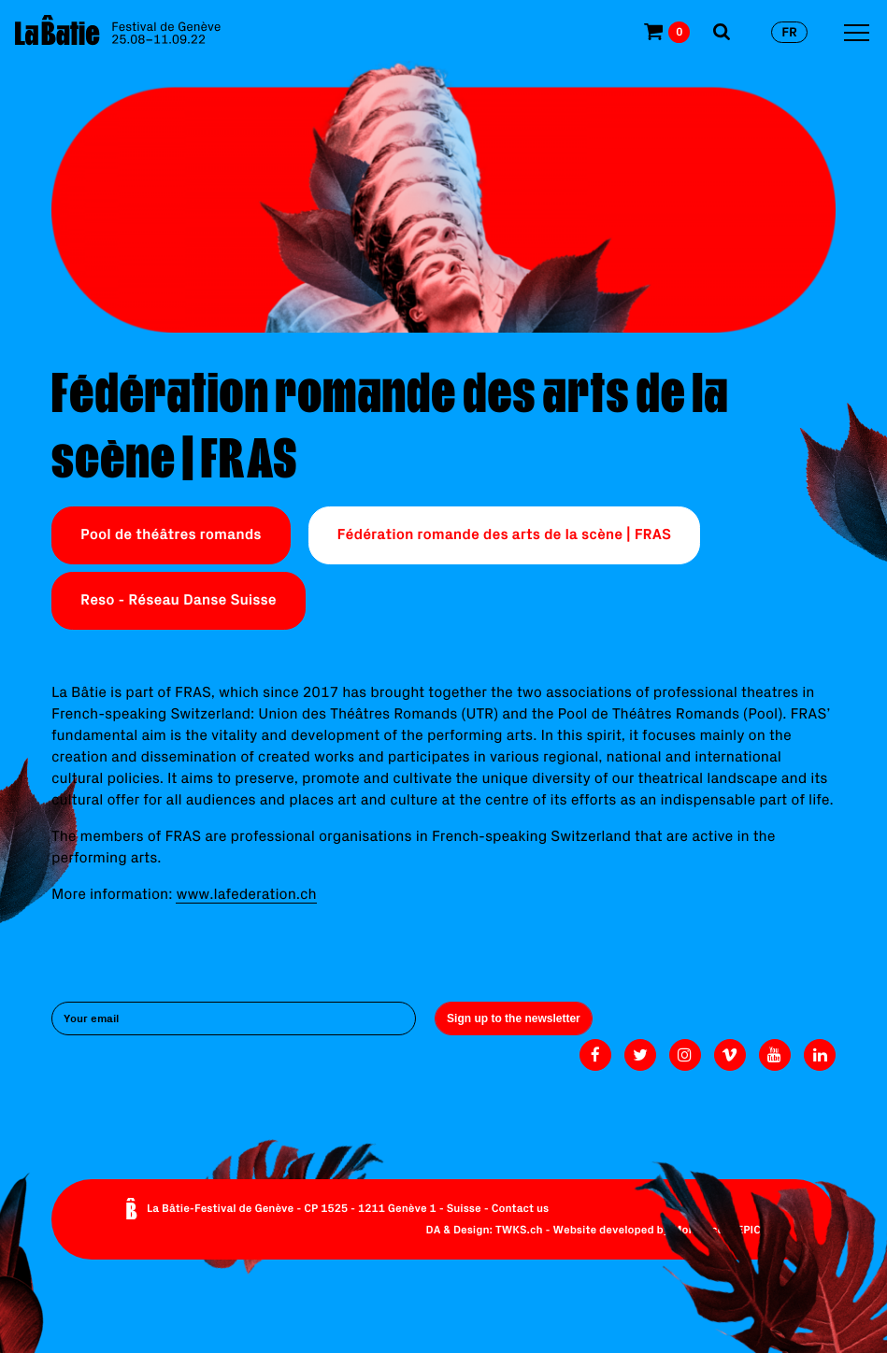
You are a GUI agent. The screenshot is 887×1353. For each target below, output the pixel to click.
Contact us (521, 1209)
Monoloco (697, 1230)
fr (789, 31)
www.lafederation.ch (246, 894)
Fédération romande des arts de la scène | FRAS (504, 534)
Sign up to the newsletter (513, 1018)
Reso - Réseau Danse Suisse (178, 599)
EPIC (749, 1230)
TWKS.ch (519, 1230)
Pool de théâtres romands (171, 534)
